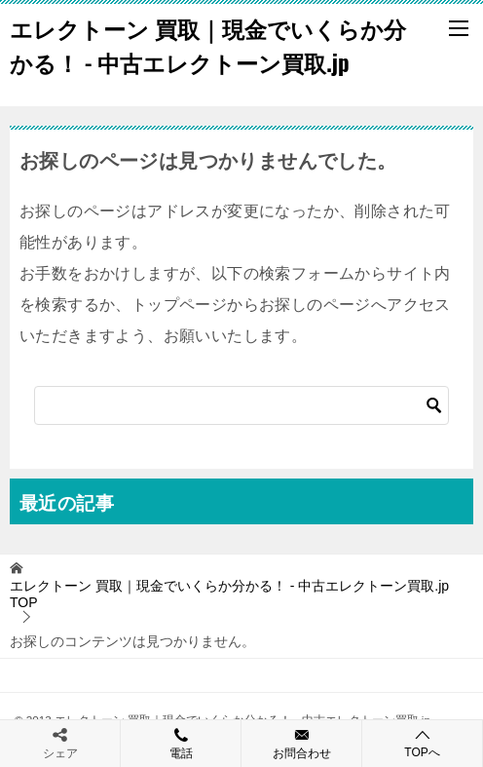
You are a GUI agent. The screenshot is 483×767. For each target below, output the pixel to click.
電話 (181, 742)
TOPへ (422, 743)
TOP (229, 594)
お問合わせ (301, 742)
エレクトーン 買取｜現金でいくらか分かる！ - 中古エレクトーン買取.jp (208, 45)
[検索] (241, 405)
